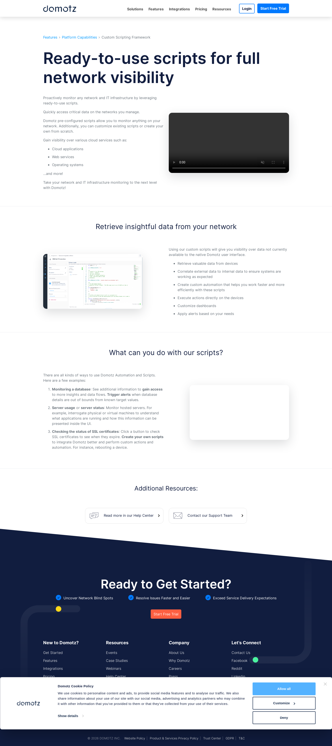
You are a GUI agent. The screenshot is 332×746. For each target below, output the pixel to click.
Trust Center (212, 738)
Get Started (53, 652)
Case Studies (117, 660)
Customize (284, 527)
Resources (221, 9)
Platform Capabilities (79, 37)
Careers (175, 668)
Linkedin (238, 676)
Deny (284, 542)
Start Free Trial (273, 8)
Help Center (116, 676)
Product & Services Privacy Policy (174, 738)
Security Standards (184, 692)
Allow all (284, 513)
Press (173, 676)
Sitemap (113, 700)
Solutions (135, 9)
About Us (176, 652)
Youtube (238, 684)
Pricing (201, 9)
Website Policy (134, 738)
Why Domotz (179, 660)
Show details (68, 540)
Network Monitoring (59, 692)
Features (156, 9)
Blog (172, 684)
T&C (242, 738)
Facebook (239, 660)
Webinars (113, 668)
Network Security (57, 700)
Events (111, 652)
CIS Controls (116, 692)
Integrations (179, 9)
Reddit (237, 668)
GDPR (230, 738)
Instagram (240, 692)
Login (247, 8)
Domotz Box (53, 684)
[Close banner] (325, 508)
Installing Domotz (120, 684)
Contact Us (241, 652)
